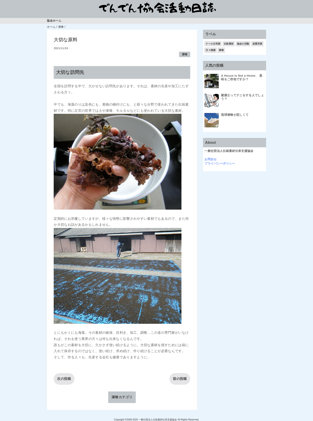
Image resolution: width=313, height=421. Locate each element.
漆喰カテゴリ (122, 397)
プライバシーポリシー (219, 163)
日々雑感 (210, 50)
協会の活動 (243, 43)
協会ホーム (54, 20)
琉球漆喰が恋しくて (235, 114)
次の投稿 (64, 379)
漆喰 (185, 54)
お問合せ (210, 159)
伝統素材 (229, 43)
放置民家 (257, 43)
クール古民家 (213, 43)
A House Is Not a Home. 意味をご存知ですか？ (241, 77)
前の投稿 (180, 379)
